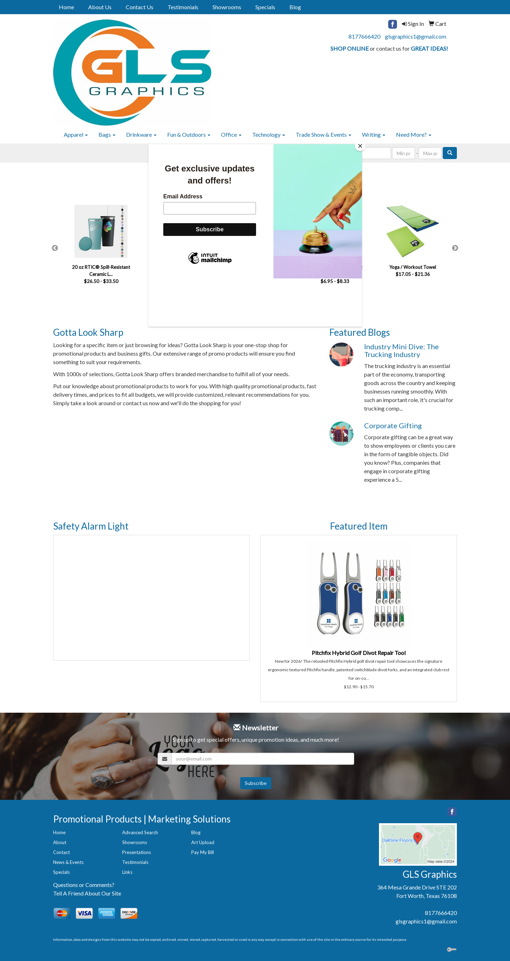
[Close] (360, 146)
